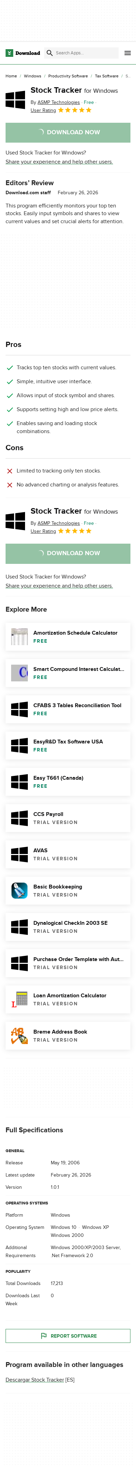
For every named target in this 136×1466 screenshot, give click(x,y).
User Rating (61, 109)
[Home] (11, 76)
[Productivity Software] (68, 76)
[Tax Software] (107, 76)
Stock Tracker (74, 90)
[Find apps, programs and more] (81, 53)
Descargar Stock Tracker (35, 1380)
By (55, 102)
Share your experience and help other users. (59, 161)
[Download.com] (23, 53)
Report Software (68, 1336)
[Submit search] (49, 53)
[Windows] (32, 76)
